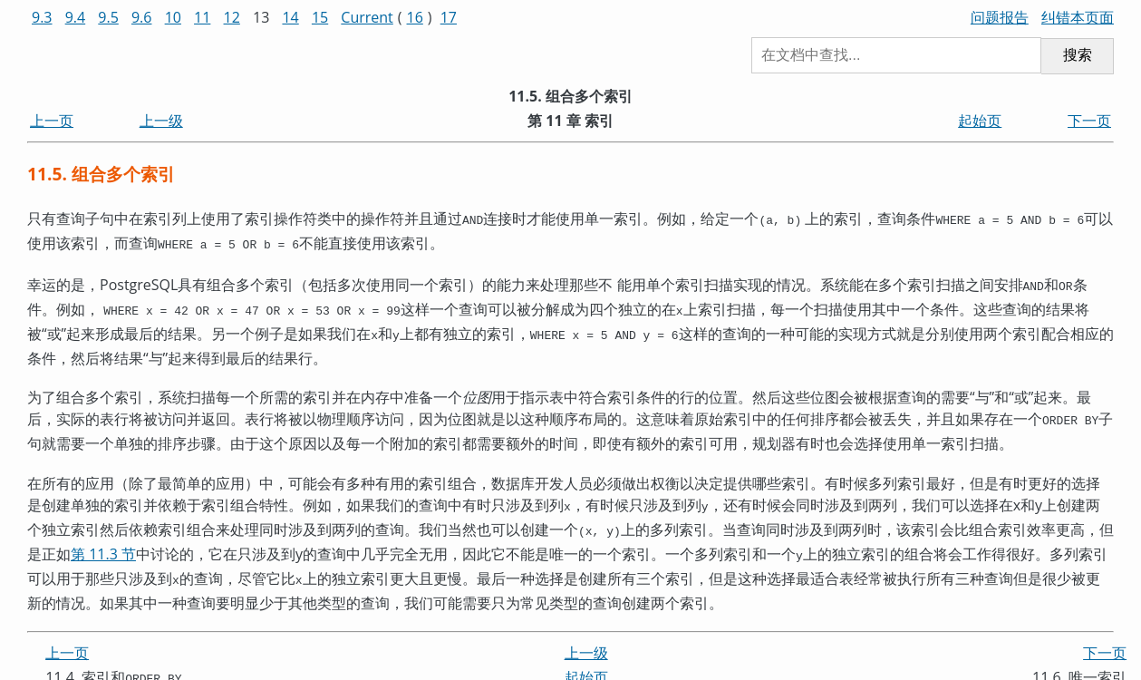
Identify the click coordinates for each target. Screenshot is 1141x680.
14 (290, 17)
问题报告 (1000, 17)
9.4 (75, 17)
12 (232, 17)
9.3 (42, 17)
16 (415, 17)
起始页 (979, 121)
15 (320, 17)
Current (366, 17)
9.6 (141, 17)
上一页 (51, 121)
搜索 (1077, 55)
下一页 (1089, 121)
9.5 (108, 17)
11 (202, 17)
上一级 (161, 121)
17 (448, 17)
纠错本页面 (1077, 17)
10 (173, 17)
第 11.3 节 (103, 539)
